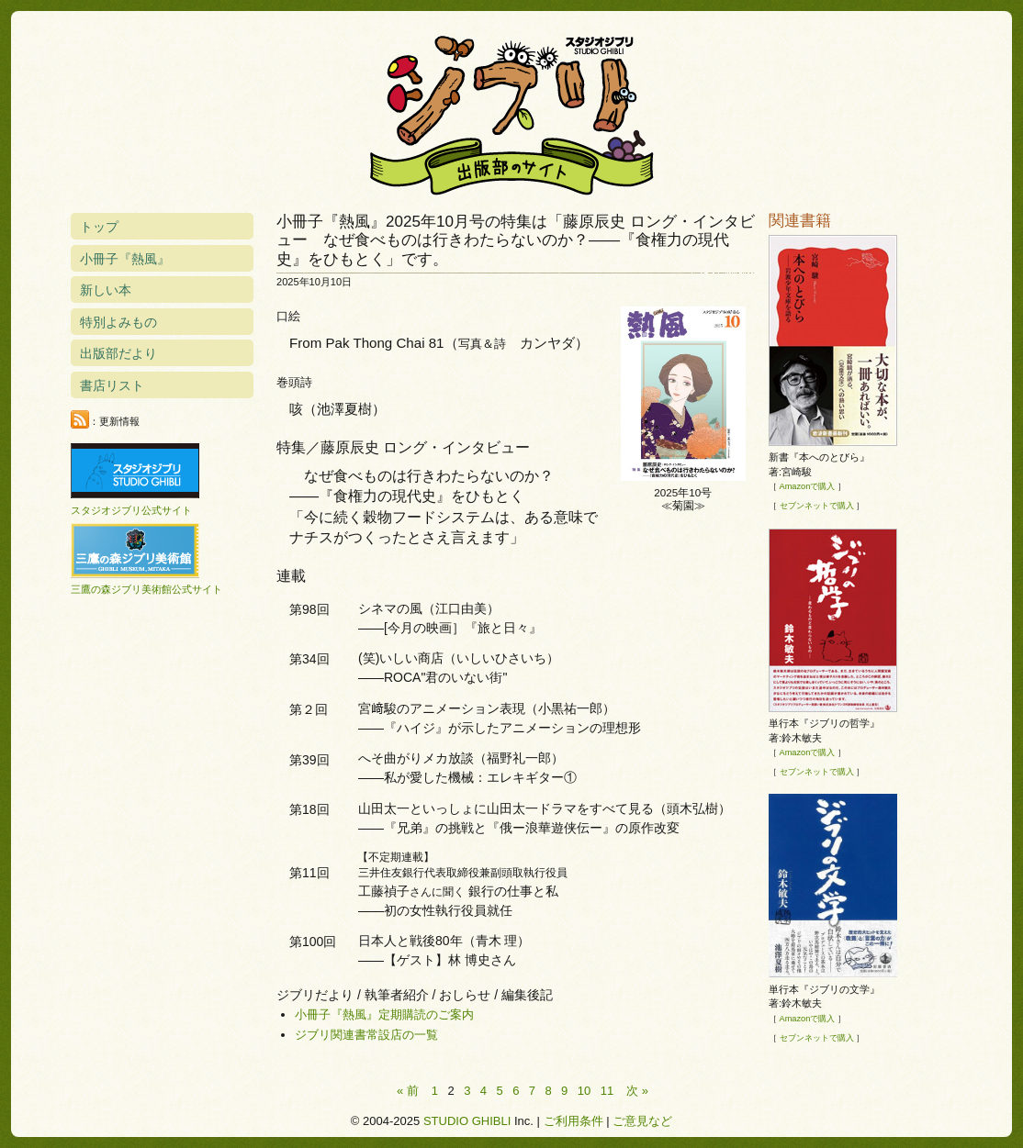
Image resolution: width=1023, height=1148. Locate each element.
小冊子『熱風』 (125, 258)
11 (607, 1091)
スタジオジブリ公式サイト (131, 510)
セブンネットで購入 (817, 505)
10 (584, 1091)
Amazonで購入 (808, 486)
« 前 (408, 1091)
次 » (637, 1091)
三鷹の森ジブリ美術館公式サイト (146, 589)
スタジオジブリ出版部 (511, 112)
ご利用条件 (573, 1121)
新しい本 (105, 290)
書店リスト (112, 385)
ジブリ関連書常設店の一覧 (366, 1035)
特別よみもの (118, 322)
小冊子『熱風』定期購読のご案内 (384, 1014)
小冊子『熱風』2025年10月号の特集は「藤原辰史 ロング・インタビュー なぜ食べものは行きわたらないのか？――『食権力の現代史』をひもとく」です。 (515, 240)
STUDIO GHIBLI (467, 1121)
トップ (99, 226)
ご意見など (642, 1121)
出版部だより (118, 353)
